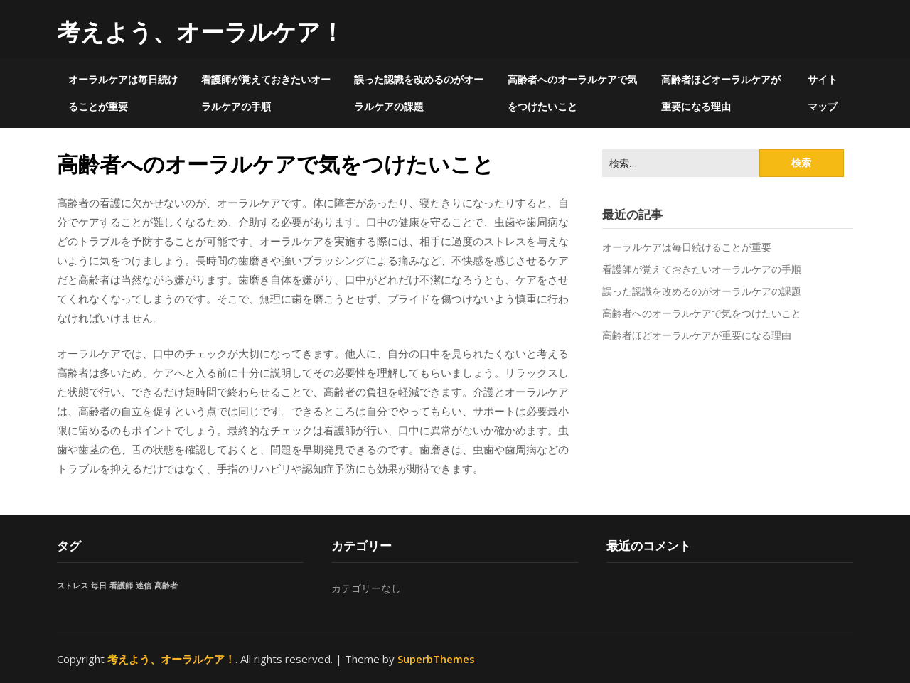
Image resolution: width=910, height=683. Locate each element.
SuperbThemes (436, 659)
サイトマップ (822, 92)
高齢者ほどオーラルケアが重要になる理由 (721, 92)
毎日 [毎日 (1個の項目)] (99, 586)
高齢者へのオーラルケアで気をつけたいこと (572, 92)
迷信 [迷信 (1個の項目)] (143, 586)
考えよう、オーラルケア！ (200, 32)
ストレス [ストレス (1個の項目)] (72, 586)
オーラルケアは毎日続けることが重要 (123, 92)
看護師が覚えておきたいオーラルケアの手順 (266, 92)
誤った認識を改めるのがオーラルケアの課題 (418, 92)
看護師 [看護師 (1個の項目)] (121, 586)
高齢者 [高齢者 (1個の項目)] (166, 586)
